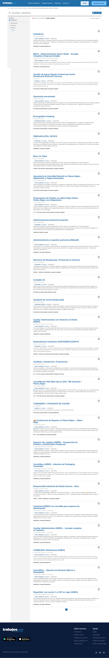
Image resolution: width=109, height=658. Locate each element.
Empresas (58, 3)
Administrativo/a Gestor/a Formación (50, 220)
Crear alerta (98, 12)
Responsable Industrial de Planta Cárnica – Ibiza (56, 486)
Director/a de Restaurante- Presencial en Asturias (56, 260)
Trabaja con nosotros (81, 638)
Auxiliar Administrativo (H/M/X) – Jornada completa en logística (57, 529)
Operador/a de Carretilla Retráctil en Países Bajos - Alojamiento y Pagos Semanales (57, 177)
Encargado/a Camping (43, 116)
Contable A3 (39, 280)
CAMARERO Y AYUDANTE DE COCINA (51, 404)
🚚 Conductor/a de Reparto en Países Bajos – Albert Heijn (57, 421)
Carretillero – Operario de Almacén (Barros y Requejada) (54, 571)
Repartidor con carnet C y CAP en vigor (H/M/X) (55, 592)
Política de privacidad (99, 644)
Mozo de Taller (40, 156)
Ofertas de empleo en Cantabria (25, 8)
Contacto (66, 3)
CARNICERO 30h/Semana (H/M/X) (49, 550)
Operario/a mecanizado (44, 96)
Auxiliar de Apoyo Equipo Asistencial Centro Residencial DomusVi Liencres (54, 75)
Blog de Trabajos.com (80, 641)
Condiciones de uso (99, 638)
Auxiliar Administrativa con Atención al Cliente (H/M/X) (55, 321)
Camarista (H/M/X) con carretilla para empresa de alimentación (56, 507)
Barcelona (13, 23)
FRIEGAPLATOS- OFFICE (45, 136)
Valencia (13, 25)
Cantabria (13, 20)
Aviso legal (96, 635)
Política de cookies (99, 641)
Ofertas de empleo (14, 8)
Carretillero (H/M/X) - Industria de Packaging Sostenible (54, 465)
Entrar (85, 3)
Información (78, 632)
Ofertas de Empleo (34, 3)
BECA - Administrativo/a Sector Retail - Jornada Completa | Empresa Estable (55, 55)
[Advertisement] (63, 25)
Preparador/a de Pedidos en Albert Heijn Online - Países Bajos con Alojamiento (56, 199)
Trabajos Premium (47, 3)
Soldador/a (38, 34)
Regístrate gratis (99, 3)
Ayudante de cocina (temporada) (48, 300)
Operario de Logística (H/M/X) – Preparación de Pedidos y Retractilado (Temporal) (55, 443)
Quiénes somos (79, 635)
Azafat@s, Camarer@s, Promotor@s (50, 362)
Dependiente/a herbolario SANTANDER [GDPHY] (56, 342)
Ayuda (94, 632)
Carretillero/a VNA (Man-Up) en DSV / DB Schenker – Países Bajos (57, 383)
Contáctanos (78, 644)
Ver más (13, 29)
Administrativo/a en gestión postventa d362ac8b (56, 240)
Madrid (12, 27)
